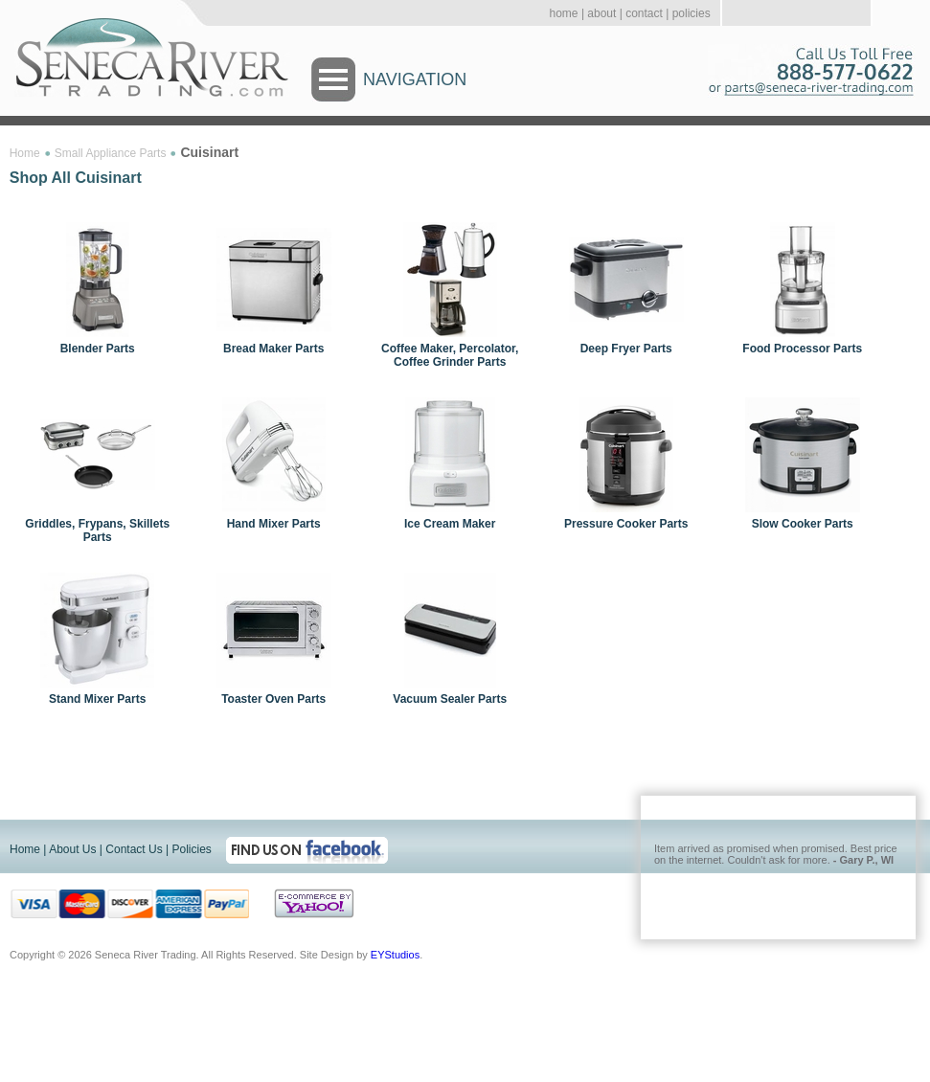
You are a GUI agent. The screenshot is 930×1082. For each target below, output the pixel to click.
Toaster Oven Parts (273, 699)
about (601, 13)
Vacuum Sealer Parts (450, 699)
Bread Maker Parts (273, 348)
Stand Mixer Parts (97, 699)
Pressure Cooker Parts (626, 523)
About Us (72, 849)
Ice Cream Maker (449, 523)
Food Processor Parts (802, 348)
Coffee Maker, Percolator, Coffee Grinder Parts (449, 355)
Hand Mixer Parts (274, 523)
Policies (191, 849)
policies (691, 13)
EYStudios (395, 954)
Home (25, 153)
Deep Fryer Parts (626, 348)
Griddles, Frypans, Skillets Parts (97, 530)
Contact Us (133, 849)
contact (644, 13)
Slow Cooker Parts (802, 523)
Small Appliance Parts (111, 153)
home (564, 13)
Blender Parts (97, 348)
